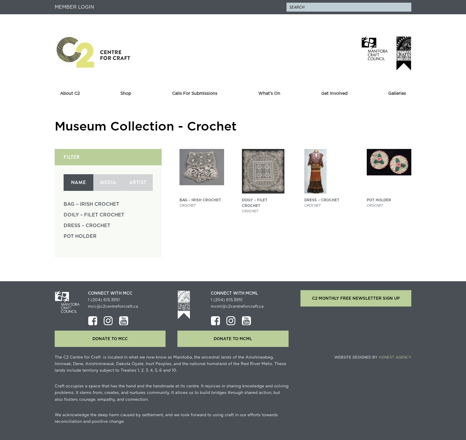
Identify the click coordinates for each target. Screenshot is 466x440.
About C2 (70, 94)
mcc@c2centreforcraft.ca (113, 306)
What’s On (269, 94)
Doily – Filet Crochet (94, 215)
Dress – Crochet (87, 225)
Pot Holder (80, 236)
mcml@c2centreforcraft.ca (237, 306)
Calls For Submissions (194, 94)
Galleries (397, 94)
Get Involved (334, 94)
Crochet (188, 205)
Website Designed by (372, 357)
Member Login (74, 7)
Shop (125, 94)
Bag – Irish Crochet (91, 204)
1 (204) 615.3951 (104, 300)
